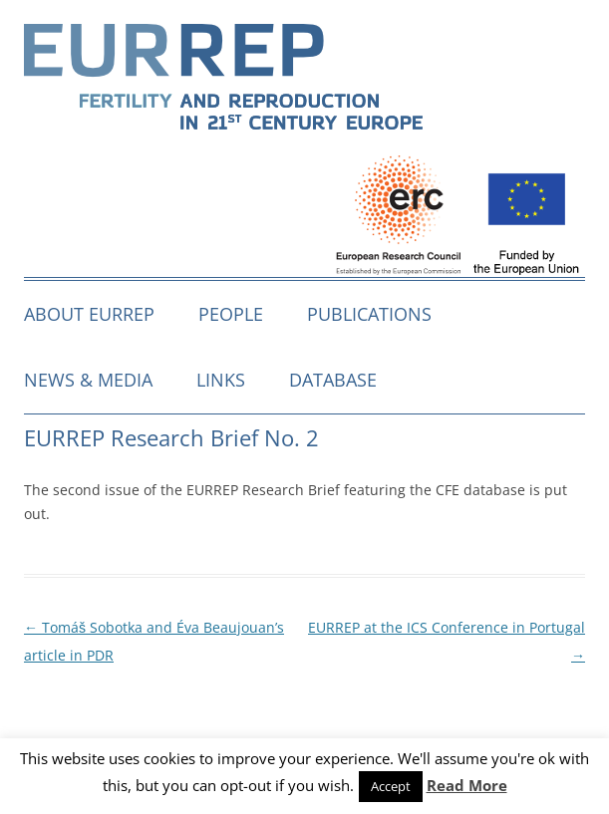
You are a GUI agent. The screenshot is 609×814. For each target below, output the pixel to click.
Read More (467, 785)
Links (220, 380)
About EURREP (89, 314)
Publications (369, 314)
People (230, 314)
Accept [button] (391, 786)
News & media (88, 380)
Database (333, 380)
